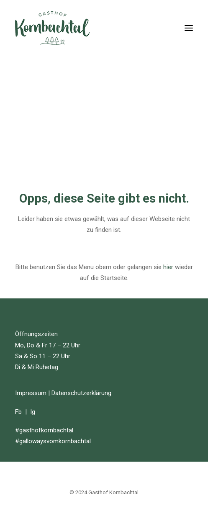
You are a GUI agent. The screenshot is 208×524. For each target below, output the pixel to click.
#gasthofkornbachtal (44, 430)
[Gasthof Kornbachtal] (52, 28)
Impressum (30, 393)
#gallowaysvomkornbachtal (53, 441)
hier (168, 267)
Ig (32, 412)
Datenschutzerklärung (81, 393)
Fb (18, 412)
